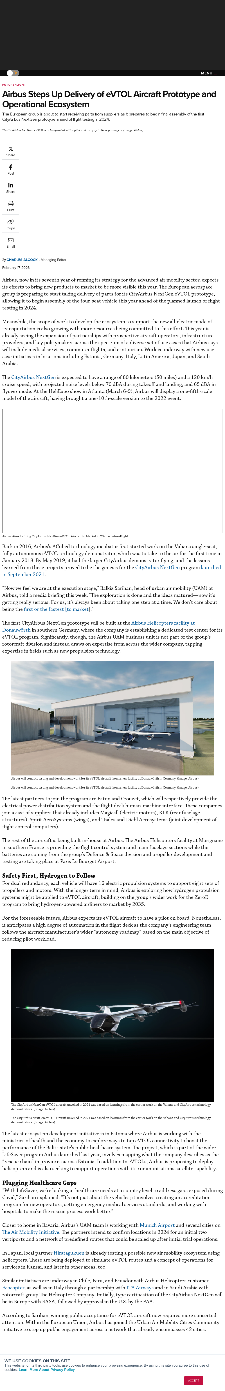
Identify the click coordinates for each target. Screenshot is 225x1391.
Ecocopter (62, 1176)
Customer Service (75, 1324)
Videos (124, 1336)
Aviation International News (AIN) (26, 1326)
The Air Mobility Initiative (93, 1113)
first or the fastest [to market (150, 489)
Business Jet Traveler (24, 1340)
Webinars (126, 1342)
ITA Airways (189, 1176)
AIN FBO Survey (20, 1318)
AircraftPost (17, 1334)
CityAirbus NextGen (60, 266)
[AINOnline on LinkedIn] (30, 1297)
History (181, 1330)
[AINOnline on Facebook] (3, 1297)
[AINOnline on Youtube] (12, 1297)
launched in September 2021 (160, 455)
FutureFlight (14, 85)
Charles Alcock (49, 148)
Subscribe (70, 1318)
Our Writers (184, 1324)
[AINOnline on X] (21, 1297)
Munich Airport (184, 1106)
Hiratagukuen (96, 1141)
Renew (68, 1330)
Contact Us (184, 1336)
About (180, 1318)
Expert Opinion (130, 1324)
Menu (209, 73)
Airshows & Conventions (137, 1348)
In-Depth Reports (131, 1330)
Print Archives (129, 1318)
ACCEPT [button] (193, 1380)
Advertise (186, 1342)
